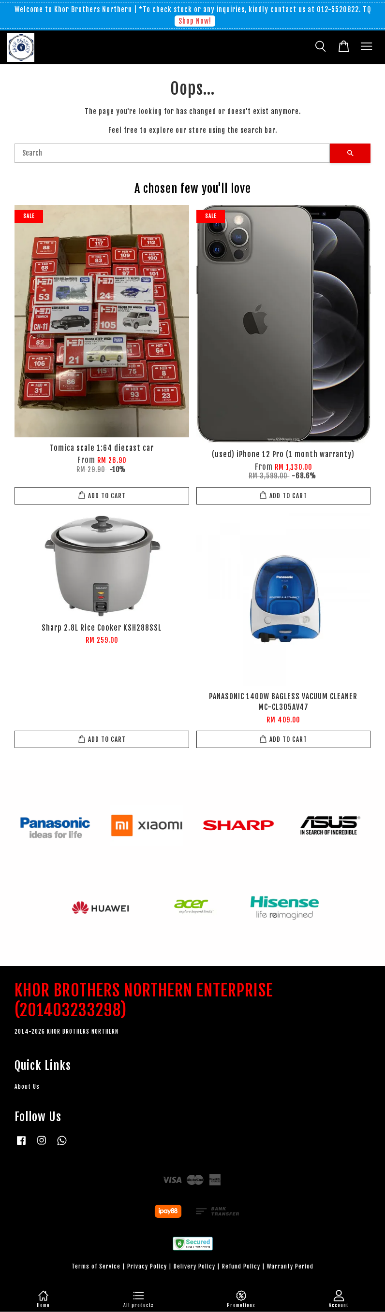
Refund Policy (241, 1266)
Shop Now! (194, 21)
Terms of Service (96, 1266)
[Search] (172, 153)
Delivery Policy (194, 1266)
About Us (27, 1086)
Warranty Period (290, 1266)
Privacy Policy (147, 1266)
